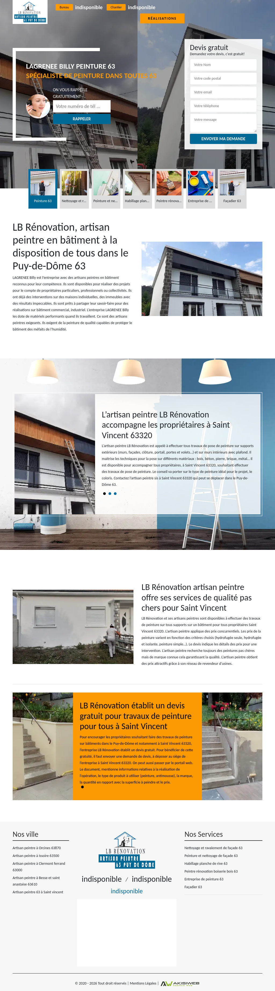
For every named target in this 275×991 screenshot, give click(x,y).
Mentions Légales (143, 983)
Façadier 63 (193, 887)
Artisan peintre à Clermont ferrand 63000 (39, 866)
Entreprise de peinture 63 (203, 879)
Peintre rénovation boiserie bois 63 (211, 871)
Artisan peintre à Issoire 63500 (36, 855)
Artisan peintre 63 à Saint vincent (38, 892)
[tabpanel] (178, 451)
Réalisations (162, 18)
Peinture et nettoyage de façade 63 (211, 855)
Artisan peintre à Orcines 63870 (37, 848)
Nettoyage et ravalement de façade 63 (213, 848)
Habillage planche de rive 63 (205, 863)
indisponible (89, 7)
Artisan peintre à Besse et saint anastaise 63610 (36, 881)
